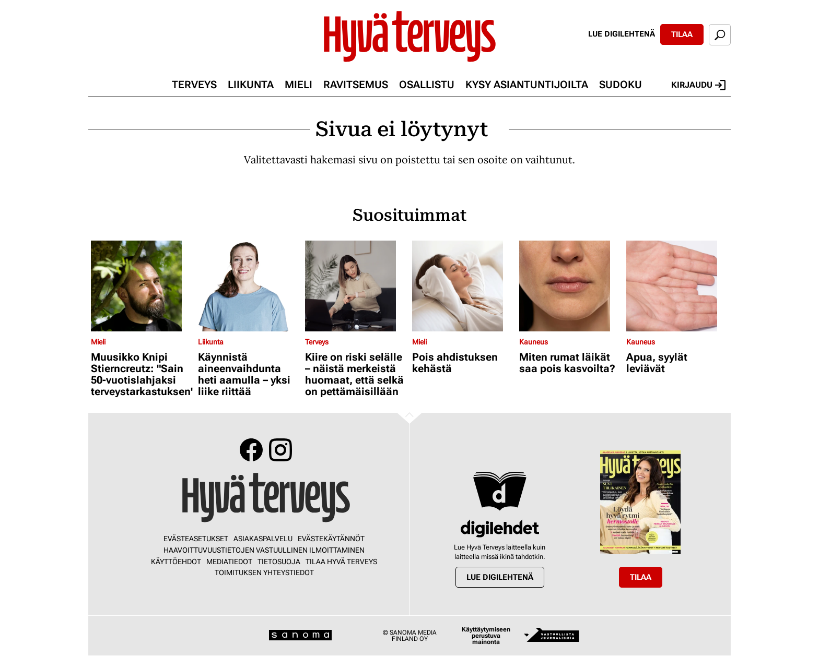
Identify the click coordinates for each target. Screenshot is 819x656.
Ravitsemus (355, 84)
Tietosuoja (279, 561)
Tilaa (682, 34)
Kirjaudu (698, 85)
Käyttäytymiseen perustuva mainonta (486, 636)
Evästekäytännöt (331, 538)
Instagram (280, 449)
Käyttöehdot (176, 561)
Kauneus (533, 342)
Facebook (251, 449)
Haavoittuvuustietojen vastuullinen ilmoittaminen (264, 550)
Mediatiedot (229, 561)
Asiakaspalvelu (262, 538)
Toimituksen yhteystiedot (264, 572)
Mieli (298, 84)
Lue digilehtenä (621, 34)
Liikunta (251, 84)
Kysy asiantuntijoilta (526, 84)
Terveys (194, 84)
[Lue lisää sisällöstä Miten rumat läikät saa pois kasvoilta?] (570, 286)
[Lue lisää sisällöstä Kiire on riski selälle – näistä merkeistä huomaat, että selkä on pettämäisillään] (356, 286)
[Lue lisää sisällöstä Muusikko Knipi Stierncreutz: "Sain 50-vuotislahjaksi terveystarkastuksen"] (142, 286)
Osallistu (426, 84)
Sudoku (620, 84)
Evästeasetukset (195, 538)
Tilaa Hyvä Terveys (341, 561)
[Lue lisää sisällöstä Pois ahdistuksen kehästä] (463, 286)
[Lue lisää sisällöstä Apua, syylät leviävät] (677, 286)
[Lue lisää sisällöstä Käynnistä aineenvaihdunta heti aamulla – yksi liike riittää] (249, 286)
